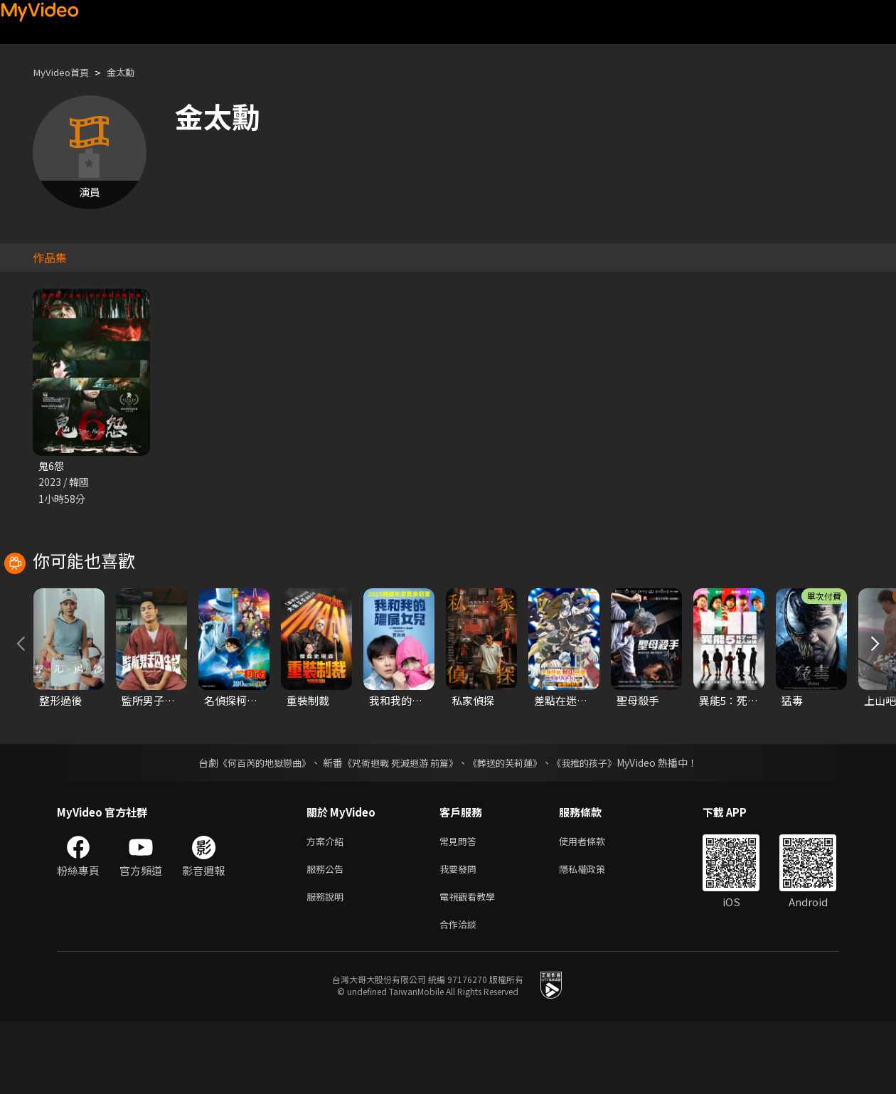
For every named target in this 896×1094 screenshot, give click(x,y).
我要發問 (460, 935)
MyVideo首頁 (65, 72)
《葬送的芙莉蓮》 (510, 826)
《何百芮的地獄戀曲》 (255, 826)
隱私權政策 (594, 935)
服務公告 (327, 935)
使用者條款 (594, 905)
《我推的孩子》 (595, 826)
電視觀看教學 (471, 965)
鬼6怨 (51, 466)
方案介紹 (327, 905)
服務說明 (327, 965)
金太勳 (131, 72)
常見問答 (460, 905)
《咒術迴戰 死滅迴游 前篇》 (399, 826)
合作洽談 (460, 995)
